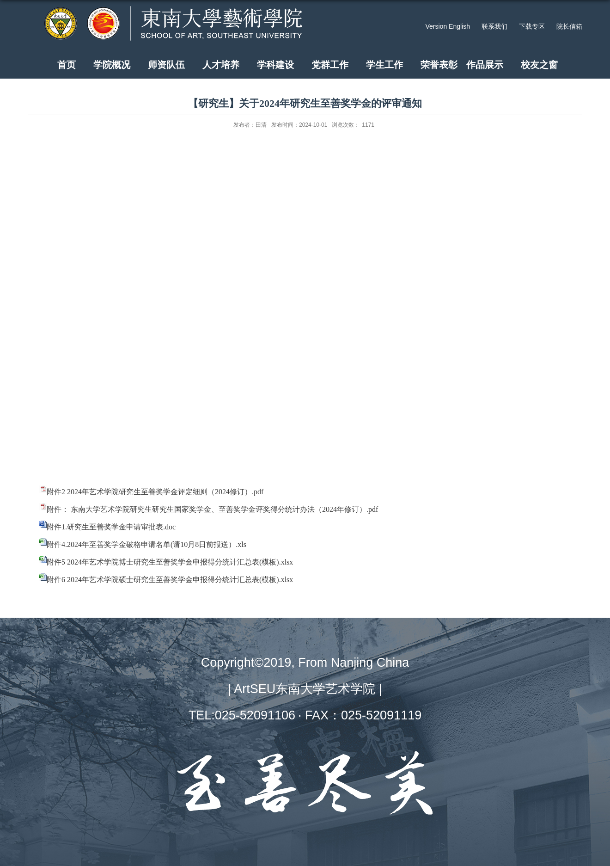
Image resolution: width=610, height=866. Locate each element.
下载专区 (532, 26)
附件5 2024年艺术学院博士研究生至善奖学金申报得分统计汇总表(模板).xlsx (170, 562)
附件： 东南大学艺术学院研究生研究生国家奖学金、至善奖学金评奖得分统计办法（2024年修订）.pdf (212, 509)
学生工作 (384, 65)
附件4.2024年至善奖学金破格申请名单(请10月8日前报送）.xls (146, 544)
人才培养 (220, 65)
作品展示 (484, 65)
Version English (447, 26)
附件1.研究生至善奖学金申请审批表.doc (111, 527)
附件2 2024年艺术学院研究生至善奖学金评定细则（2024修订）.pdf (155, 492)
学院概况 (111, 65)
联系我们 (494, 26)
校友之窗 (539, 65)
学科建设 (275, 65)
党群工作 (329, 65)
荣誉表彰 (439, 65)
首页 (66, 65)
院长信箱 (569, 26)
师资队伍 (166, 65)
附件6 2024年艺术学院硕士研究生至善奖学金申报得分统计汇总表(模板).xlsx (170, 579)
